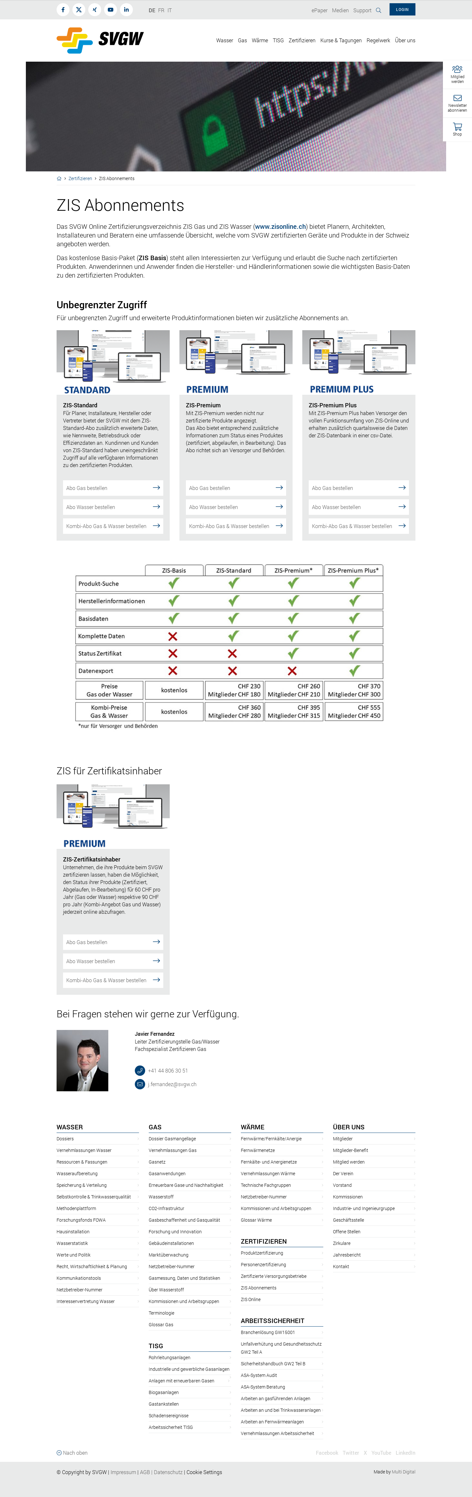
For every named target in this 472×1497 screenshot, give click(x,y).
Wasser (70, 1127)
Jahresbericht (347, 1255)
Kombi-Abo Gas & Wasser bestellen (113, 526)
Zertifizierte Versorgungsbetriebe (273, 1276)
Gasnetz (157, 1162)
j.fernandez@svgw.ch (172, 1084)
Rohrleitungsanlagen (169, 1357)
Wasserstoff (161, 1197)
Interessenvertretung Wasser (86, 1301)
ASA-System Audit (259, 1375)
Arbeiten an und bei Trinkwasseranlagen (281, 1410)
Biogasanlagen (164, 1392)
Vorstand (342, 1185)
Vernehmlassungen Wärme (268, 1173)
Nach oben (72, 1452)
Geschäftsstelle (348, 1220)
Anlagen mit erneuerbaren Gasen (181, 1381)
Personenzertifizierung (263, 1264)
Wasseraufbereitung (77, 1173)
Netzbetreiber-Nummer (79, 1290)
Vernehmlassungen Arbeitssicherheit (277, 1433)
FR (161, 10)
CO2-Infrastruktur (166, 1208)
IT (169, 10)
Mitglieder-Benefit (350, 1150)
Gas (155, 1127)
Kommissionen (348, 1197)
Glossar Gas (161, 1324)
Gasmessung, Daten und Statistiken (184, 1278)
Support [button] (362, 10)
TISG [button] (278, 40)
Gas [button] (242, 40)
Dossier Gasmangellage (172, 1138)
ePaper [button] (319, 10)
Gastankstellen (164, 1404)
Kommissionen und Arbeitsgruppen (184, 1301)
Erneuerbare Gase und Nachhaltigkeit (186, 1185)
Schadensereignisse (168, 1415)
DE (152, 10)
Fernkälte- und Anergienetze (269, 1162)
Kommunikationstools (79, 1278)
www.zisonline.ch (280, 226)
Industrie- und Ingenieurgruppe (364, 1208)
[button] (457, 74)
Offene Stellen (346, 1231)
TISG (156, 1345)
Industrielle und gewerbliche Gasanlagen (189, 1369)
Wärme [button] (260, 40)
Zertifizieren (80, 178)
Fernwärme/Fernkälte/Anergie (271, 1138)
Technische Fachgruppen (266, 1185)
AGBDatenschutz (161, 1472)
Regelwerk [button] (378, 40)
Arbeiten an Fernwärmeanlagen (272, 1422)
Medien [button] (340, 10)
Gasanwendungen (167, 1173)
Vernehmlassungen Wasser (84, 1150)
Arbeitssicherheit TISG (171, 1427)
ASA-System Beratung (263, 1387)
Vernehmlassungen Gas (173, 1150)
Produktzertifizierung (262, 1253)
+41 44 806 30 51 (167, 1070)
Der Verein (343, 1173)
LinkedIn (405, 1452)
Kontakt (341, 1266)
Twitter (351, 1452)
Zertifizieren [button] (302, 40)
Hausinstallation (73, 1231)
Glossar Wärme (256, 1220)
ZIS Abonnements (258, 1288)
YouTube (381, 1452)
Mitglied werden (349, 1162)
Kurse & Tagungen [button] (341, 40)
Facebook (327, 1452)
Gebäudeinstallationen (171, 1243)
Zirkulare (341, 1243)
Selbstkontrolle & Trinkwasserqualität (94, 1197)
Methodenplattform (76, 1208)
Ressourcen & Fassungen (82, 1162)
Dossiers (65, 1138)
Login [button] (402, 9)
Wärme (252, 1127)
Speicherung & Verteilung (82, 1185)
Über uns (349, 1127)
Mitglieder (343, 1138)
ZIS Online (251, 1299)
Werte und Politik (74, 1255)
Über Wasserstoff (166, 1290)
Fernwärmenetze (258, 1150)
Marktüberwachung (168, 1255)
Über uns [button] (405, 40)
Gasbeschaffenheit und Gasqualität (184, 1220)
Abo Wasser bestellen (113, 507)
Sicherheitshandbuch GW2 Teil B (273, 1363)
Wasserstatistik (72, 1243)
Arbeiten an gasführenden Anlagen (275, 1398)
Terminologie (161, 1313)
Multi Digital (403, 1472)
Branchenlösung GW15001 (268, 1332)
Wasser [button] (224, 40)
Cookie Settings (204, 1472)
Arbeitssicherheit (273, 1320)
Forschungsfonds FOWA (81, 1220)
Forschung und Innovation (175, 1231)
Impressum (123, 1472)
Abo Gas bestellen (113, 488)
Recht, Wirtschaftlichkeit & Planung (92, 1266)
